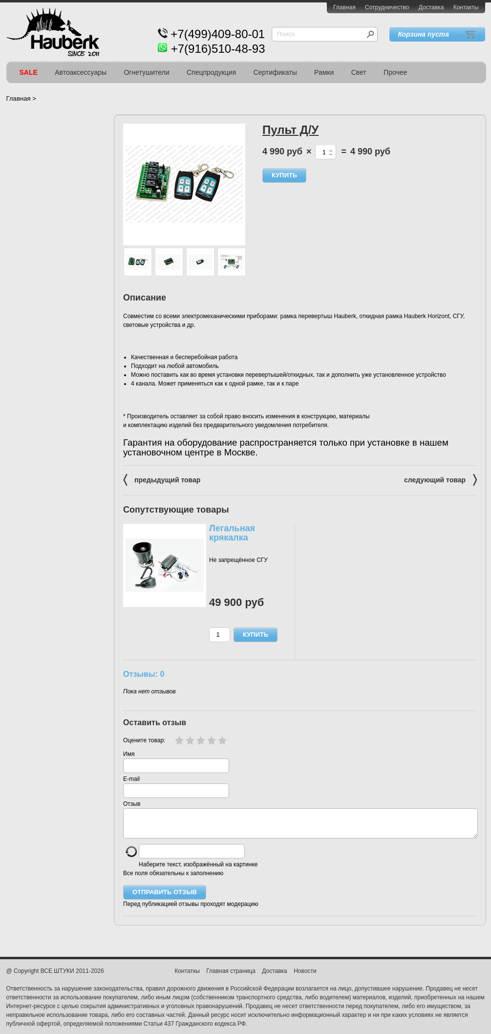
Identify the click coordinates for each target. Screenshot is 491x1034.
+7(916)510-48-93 (218, 48)
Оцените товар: (144, 740)
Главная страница (231, 976)
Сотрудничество (387, 7)
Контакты (466, 7)
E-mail (131, 779)
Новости (305, 976)
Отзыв (131, 803)
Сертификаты (275, 72)
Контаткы (186, 976)
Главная (344, 7)
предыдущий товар (161, 479)
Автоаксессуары (81, 72)
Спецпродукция (211, 72)
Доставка (431, 7)
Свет (358, 72)
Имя (128, 754)
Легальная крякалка (232, 533)
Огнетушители (146, 72)
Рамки (324, 72)
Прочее (395, 72)
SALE (29, 72)
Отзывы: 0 (143, 673)
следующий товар (440, 479)
